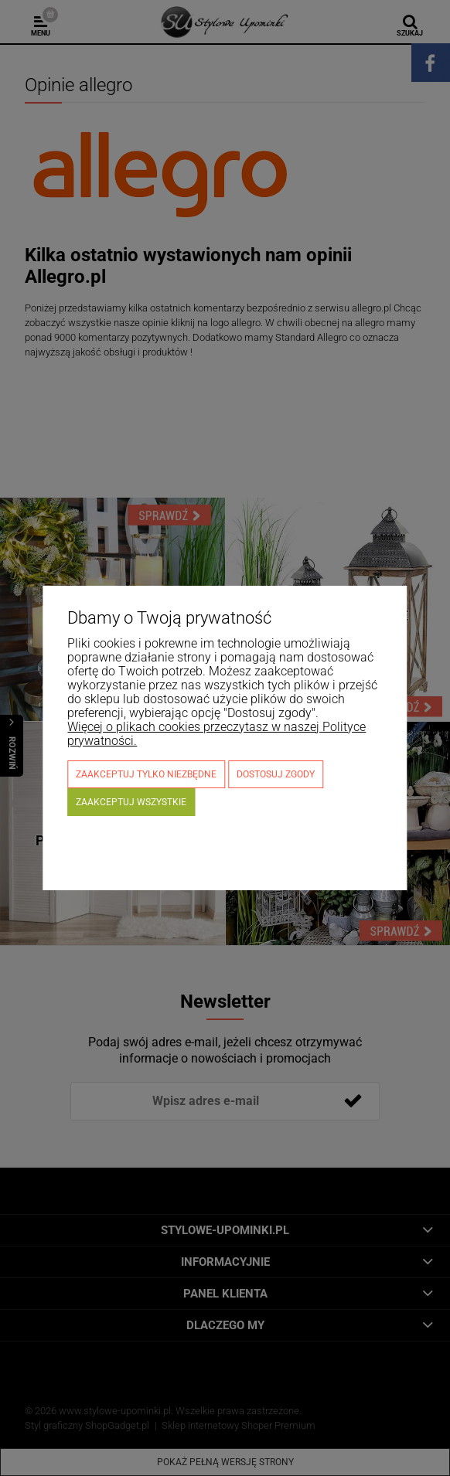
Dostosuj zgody (276, 774)
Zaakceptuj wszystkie (131, 802)
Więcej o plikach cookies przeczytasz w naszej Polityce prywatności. (216, 733)
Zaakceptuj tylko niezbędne (146, 774)
